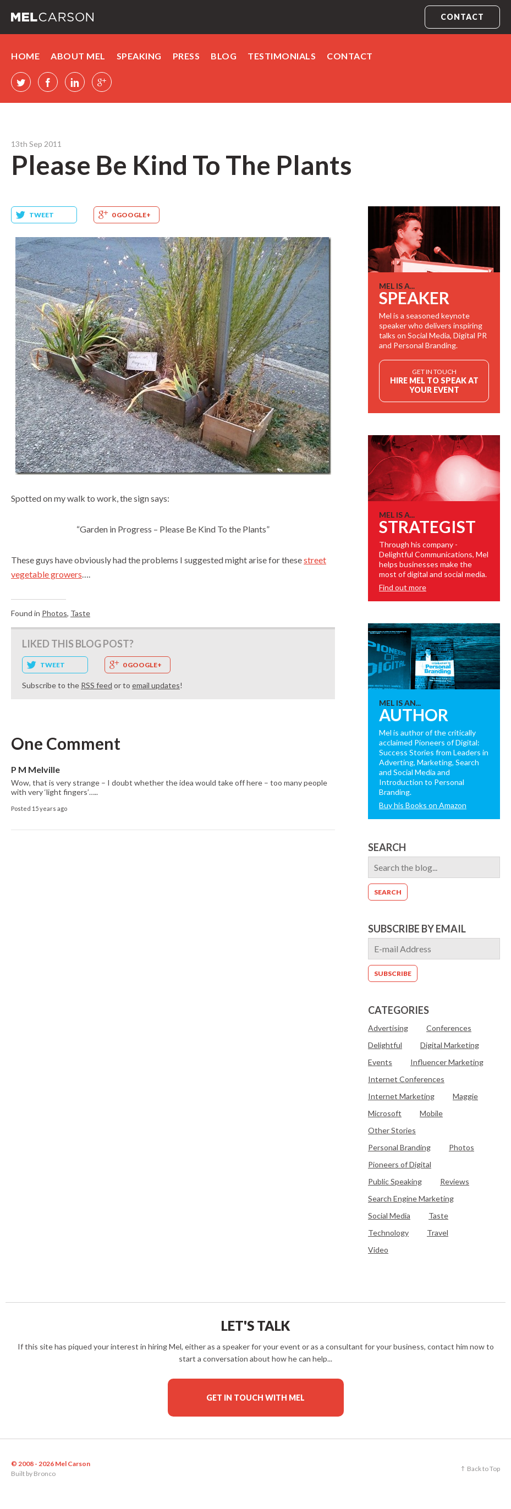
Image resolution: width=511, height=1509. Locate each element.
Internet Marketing (401, 1096)
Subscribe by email (417, 929)
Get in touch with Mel (255, 1397)
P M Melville (35, 769)
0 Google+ (131, 215)
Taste (80, 613)
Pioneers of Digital (399, 1164)
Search (387, 847)
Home (25, 56)
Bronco (45, 1473)
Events (380, 1062)
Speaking (139, 56)
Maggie (465, 1096)
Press (186, 56)
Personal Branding (399, 1147)
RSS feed (96, 685)
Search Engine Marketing (411, 1198)
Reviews (454, 1181)
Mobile (431, 1113)
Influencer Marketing (446, 1062)
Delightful (385, 1045)
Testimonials (282, 56)
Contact (462, 16)
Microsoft (385, 1113)
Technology (388, 1232)
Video (378, 1249)
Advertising (388, 1028)
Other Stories (392, 1130)
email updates (156, 685)
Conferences (448, 1028)
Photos (54, 613)
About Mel (78, 56)
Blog (224, 56)
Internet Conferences (406, 1079)
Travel (437, 1232)
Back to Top (483, 1468)
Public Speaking (395, 1181)
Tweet (41, 215)
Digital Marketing (449, 1045)
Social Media (389, 1215)
